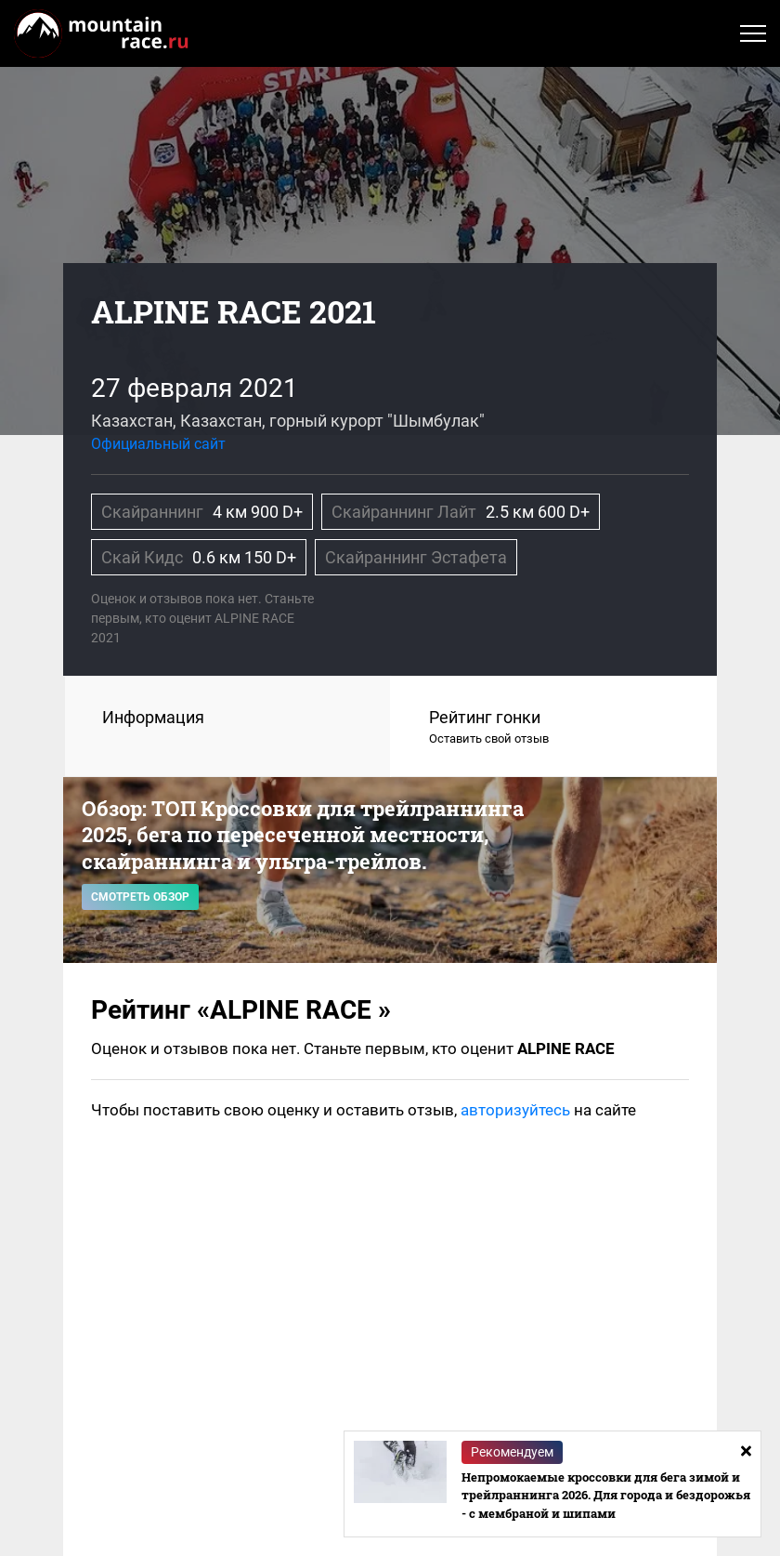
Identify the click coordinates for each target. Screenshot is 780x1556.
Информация (153, 717)
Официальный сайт (158, 444)
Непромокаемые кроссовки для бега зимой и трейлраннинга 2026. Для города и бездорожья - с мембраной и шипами (606, 1495)
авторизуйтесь (515, 1110)
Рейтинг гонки (554, 727)
